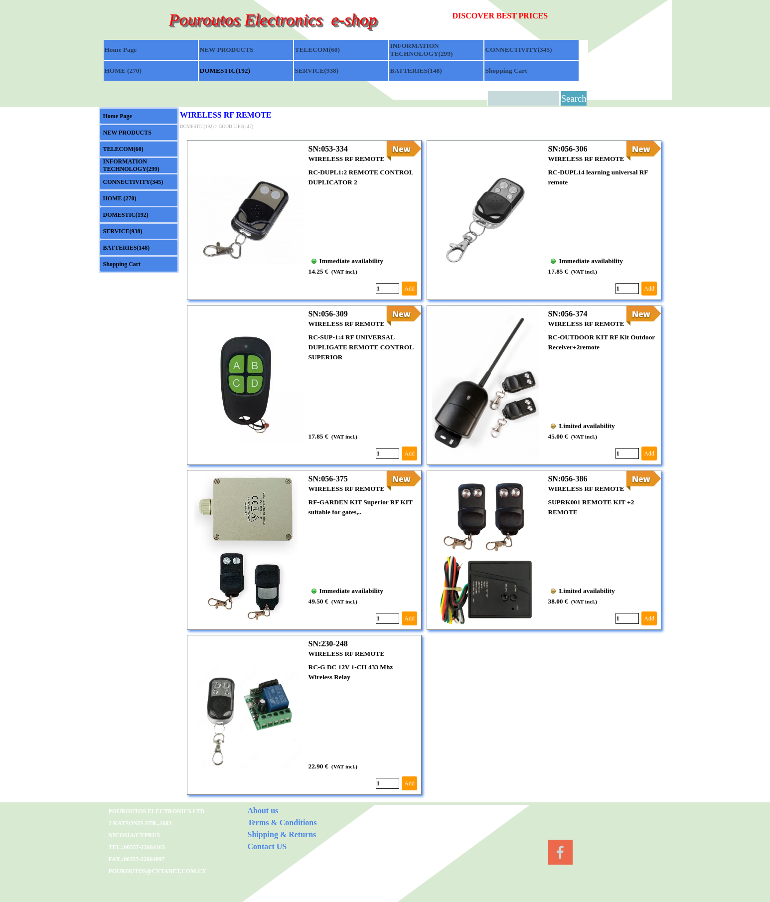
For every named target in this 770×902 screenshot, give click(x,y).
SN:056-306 (567, 149)
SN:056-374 (567, 313)
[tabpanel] (521, 16)
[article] (304, 220)
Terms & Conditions (282, 822)
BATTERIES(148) (416, 70)
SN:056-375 (328, 478)
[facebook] (560, 852)
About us (263, 810)
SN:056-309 (328, 313)
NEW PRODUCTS (227, 49)
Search (574, 98)
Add (409, 288)
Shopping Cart (506, 70)
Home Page (121, 49)
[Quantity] (387, 288)
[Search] (523, 98)
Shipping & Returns (282, 834)
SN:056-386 (567, 478)
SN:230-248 (328, 643)
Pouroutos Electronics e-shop (272, 19)
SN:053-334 (328, 149)
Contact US (267, 846)
